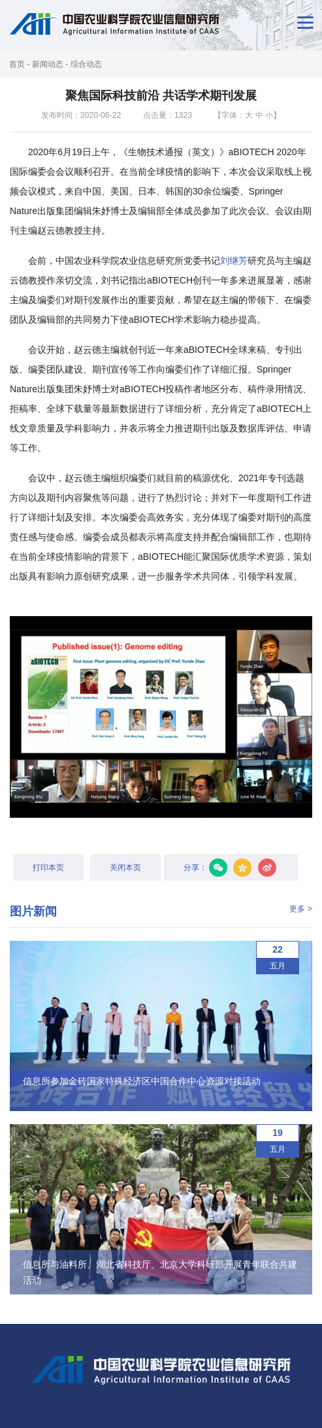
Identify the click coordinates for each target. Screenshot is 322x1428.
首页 (17, 64)
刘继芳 (234, 260)
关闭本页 (125, 867)
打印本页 (48, 867)
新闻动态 (47, 64)
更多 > (300, 908)
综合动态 (86, 64)
